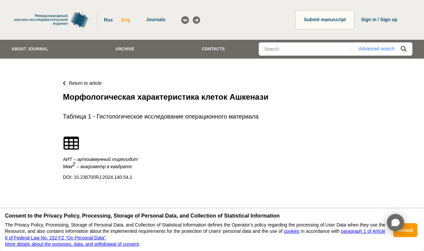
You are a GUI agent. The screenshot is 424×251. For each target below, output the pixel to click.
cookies (291, 231)
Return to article (82, 83)
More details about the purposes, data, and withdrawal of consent (72, 244)
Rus (108, 20)
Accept (405, 230)
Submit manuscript (325, 19)
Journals (155, 19)
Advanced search (377, 48)
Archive (125, 49)
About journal (30, 49)
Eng (125, 20)
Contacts (213, 49)
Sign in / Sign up (379, 19)
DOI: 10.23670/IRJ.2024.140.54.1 (97, 177)
